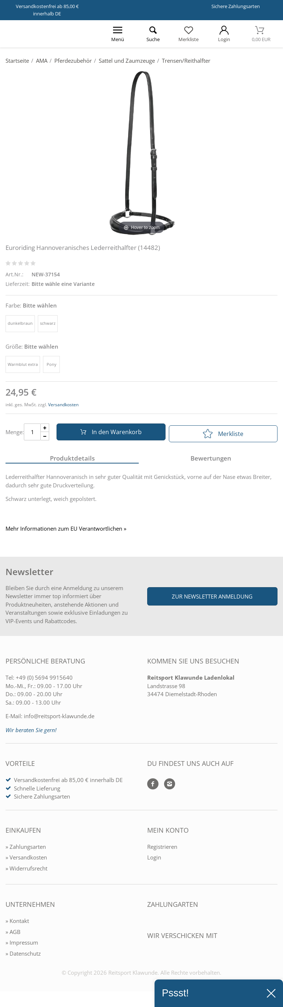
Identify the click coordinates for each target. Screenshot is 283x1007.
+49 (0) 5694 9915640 (44, 680)
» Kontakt (17, 924)
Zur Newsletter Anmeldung (212, 599)
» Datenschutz (23, 956)
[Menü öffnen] (117, 33)
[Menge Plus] (45, 429)
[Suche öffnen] (153, 33)
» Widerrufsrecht (26, 871)
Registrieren (162, 849)
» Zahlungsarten (26, 849)
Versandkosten (63, 404)
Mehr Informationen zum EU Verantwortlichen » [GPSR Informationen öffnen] (66, 531)
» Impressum (22, 945)
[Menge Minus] (45, 438)
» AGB (13, 934)
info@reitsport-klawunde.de (59, 719)
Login (154, 860)
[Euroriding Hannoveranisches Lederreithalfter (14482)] (141, 153)
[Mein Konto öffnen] (224, 33)
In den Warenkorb (108, 434)
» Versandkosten (26, 860)
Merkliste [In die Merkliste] (223, 434)
